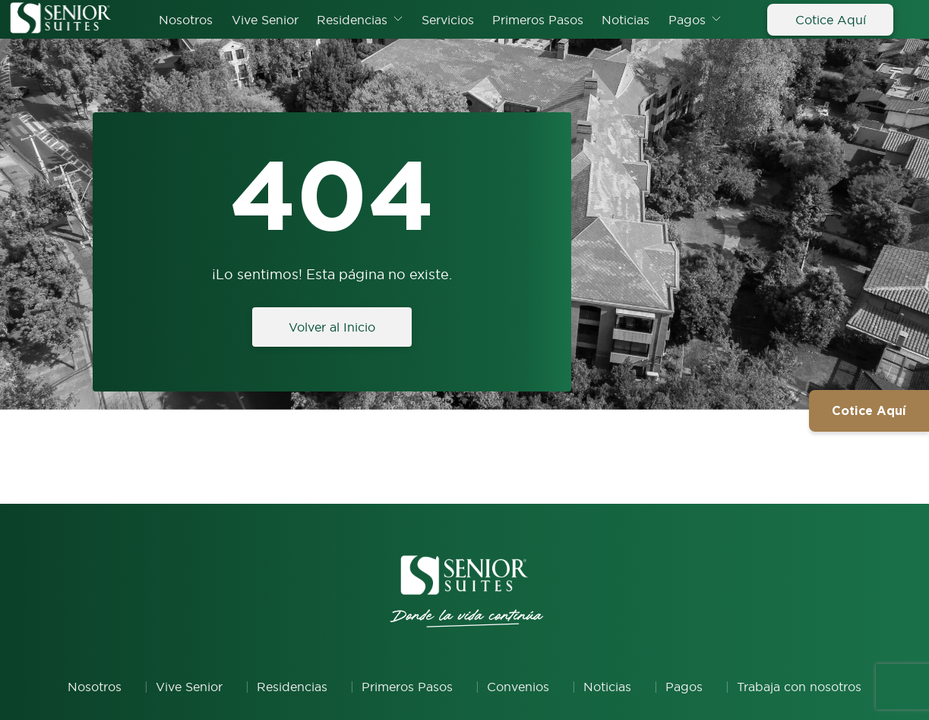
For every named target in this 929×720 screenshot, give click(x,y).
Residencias (352, 19)
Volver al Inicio (332, 327)
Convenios (518, 686)
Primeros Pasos (537, 19)
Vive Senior (265, 19)
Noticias (625, 19)
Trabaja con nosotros (799, 686)
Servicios (448, 19)
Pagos (687, 19)
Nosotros (186, 19)
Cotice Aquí (830, 19)
